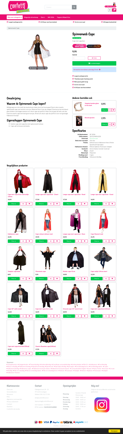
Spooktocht (49, 366)
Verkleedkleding (45, 364)
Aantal (74, 55)
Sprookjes (70, 366)
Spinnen (90, 370)
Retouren (10, 394)
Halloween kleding (24, 366)
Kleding (9, 370)
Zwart (89, 368)
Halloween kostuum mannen (60, 368)
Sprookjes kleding (60, 366)
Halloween (93, 364)
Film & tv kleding (12, 366)
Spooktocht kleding (38, 366)
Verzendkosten (12, 392)
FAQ (8, 397)
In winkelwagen (94, 63)
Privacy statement (12, 401)
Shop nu (104, 110)
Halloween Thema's (13, 372)
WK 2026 (51, 17)
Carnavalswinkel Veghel (78, 368)
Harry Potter (97, 368)
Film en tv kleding (19, 370)
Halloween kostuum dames (41, 368)
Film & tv (86, 364)
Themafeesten (12, 364)
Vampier (76, 370)
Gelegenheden (23, 364)
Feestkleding (102, 364)
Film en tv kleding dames (33, 370)
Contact (9, 404)
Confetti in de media (13, 409)
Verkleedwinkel (76, 364)
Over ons (10, 389)
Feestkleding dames (95, 366)
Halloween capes (25, 368)
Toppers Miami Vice (63, 17)
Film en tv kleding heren (50, 370)
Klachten (9, 406)
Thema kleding (34, 364)
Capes (105, 366)
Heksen (61, 370)
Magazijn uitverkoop (31, 17)
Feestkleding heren (81, 366)
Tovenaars (69, 370)
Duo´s (43, 17)
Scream (105, 368)
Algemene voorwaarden (14, 399)
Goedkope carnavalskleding (61, 364)
